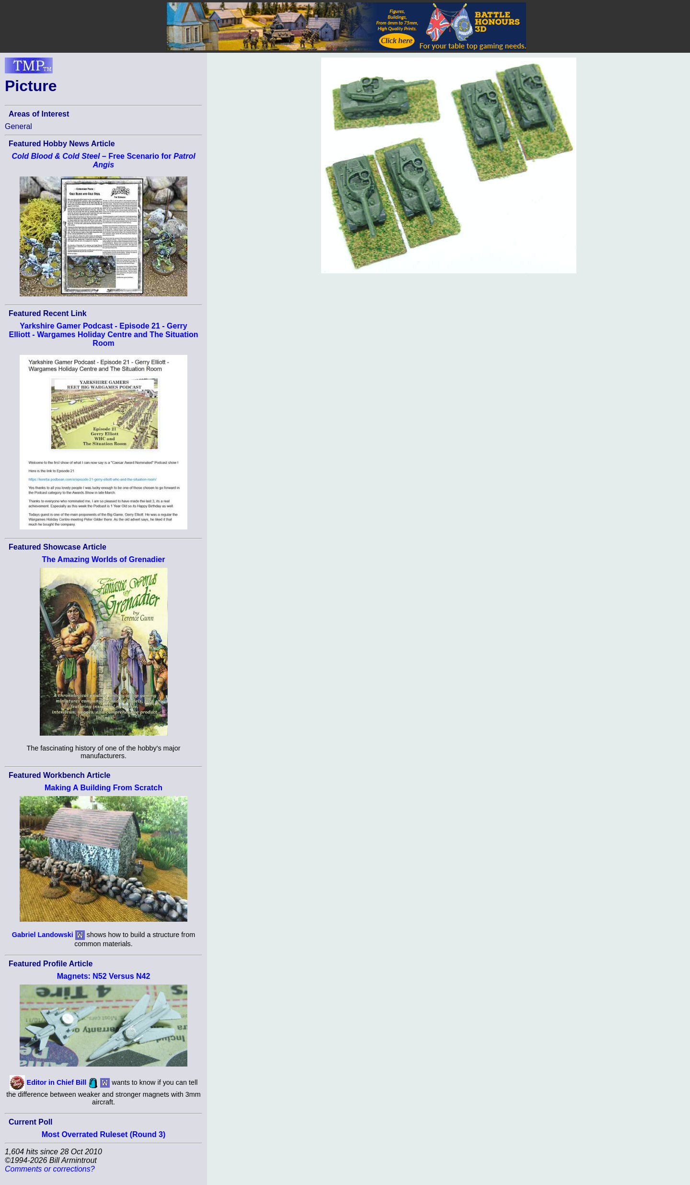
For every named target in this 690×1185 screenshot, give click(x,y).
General (18, 126)
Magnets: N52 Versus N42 (103, 976)
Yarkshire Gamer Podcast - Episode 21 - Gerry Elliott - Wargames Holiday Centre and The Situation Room (103, 334)
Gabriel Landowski (42, 935)
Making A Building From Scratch (103, 788)
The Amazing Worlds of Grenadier (103, 559)
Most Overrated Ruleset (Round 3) (104, 1134)
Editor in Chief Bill (57, 1082)
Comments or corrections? (50, 1169)
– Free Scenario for (103, 160)
